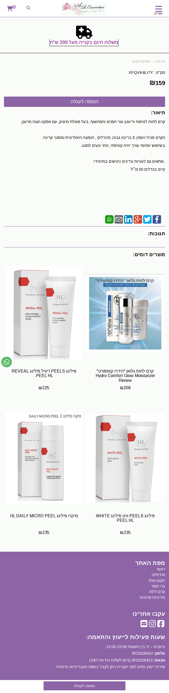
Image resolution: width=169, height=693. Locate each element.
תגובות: (156, 233)
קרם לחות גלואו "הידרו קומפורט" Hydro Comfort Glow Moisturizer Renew (125, 376)
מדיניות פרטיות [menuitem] (152, 597)
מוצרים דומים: (149, 254)
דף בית (160, 61)
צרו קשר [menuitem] (158, 586)
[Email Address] (143, 625)
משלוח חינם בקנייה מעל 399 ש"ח (84, 42)
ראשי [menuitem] (161, 569)
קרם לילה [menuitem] (157, 591)
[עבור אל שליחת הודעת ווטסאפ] (6, 362)
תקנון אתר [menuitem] (156, 580)
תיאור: (158, 112)
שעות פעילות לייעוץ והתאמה (126, 637)
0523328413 (142, 653)
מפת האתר (150, 563)
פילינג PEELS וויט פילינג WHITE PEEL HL (125, 518)
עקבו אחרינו (149, 614)
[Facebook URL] (160, 625)
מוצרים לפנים (141, 61)
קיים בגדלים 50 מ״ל (148, 169)
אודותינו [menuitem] (158, 574)
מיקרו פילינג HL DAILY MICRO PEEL (44, 516)
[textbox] (84, 37)
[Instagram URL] (152, 625)
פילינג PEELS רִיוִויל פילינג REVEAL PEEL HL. (44, 373)
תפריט (158, 13)
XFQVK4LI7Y (141, 72)
